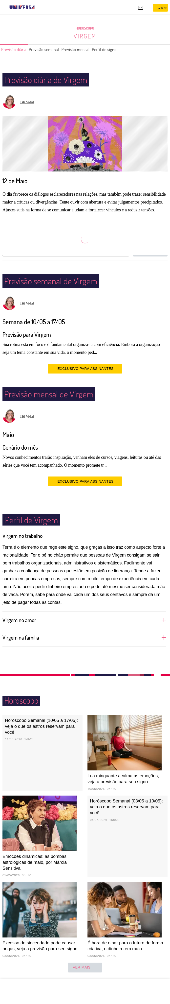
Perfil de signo (122, 49)
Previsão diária (16, 49)
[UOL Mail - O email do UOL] (141, 8)
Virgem (85, 36)
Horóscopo (85, 28)
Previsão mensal (88, 49)
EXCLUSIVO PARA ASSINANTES (85, 368)
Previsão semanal (51, 49)
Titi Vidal (27, 102)
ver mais (85, 967)
